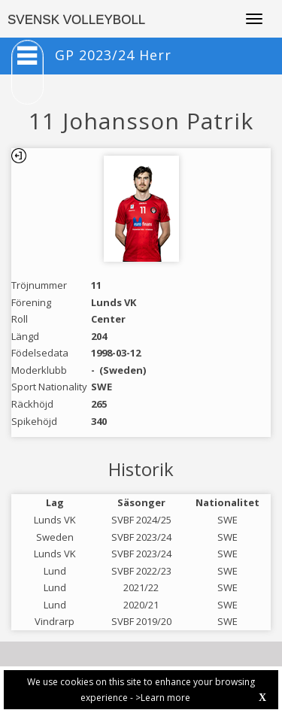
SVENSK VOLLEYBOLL (76, 20)
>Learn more (162, 697)
